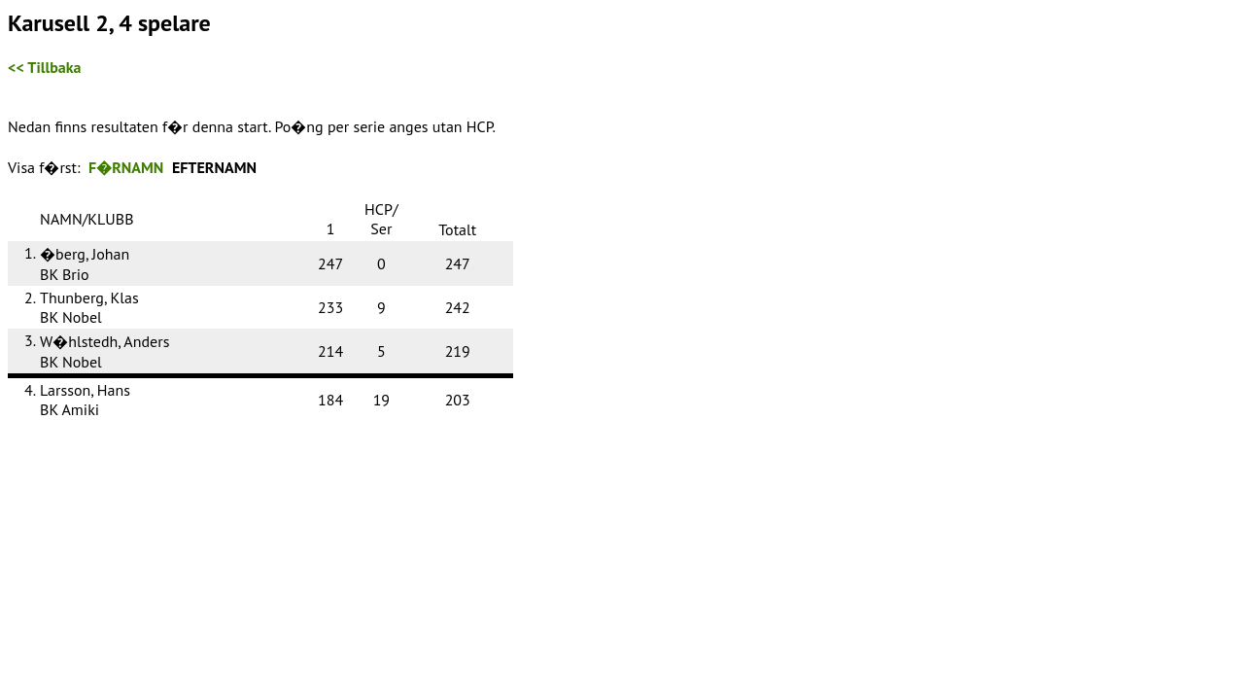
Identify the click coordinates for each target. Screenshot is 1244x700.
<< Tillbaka (44, 67)
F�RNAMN (125, 167)
